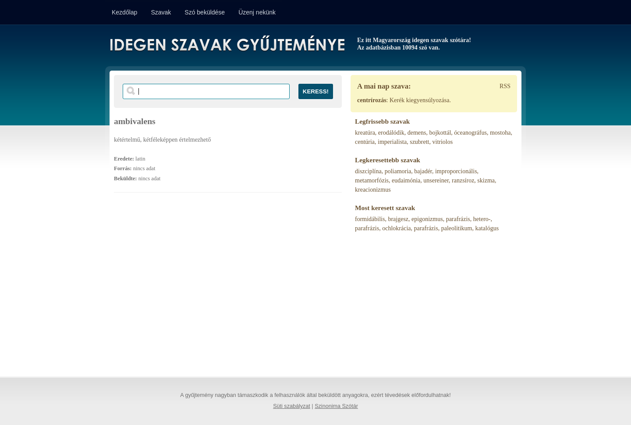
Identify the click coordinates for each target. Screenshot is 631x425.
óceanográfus (470, 132)
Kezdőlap (124, 12)
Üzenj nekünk (257, 12)
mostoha (500, 132)
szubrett (419, 142)
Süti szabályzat (291, 406)
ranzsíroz (463, 180)
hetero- (482, 219)
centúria (365, 142)
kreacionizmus (373, 189)
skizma (486, 180)
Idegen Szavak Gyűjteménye (226, 44)
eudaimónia (406, 180)
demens (417, 132)
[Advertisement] (227, 289)
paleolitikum (456, 228)
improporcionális (456, 171)
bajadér (423, 171)
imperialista (392, 142)
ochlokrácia (396, 228)
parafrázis (458, 219)
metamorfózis (372, 180)
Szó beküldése (204, 12)
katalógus (487, 228)
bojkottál (440, 132)
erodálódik (391, 132)
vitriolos (442, 142)
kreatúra (365, 132)
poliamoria (398, 171)
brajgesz (398, 219)
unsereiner (436, 180)
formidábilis (370, 219)
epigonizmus (427, 219)
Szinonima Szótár (336, 406)
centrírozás (371, 100)
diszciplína (368, 171)
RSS (505, 86)
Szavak (161, 12)
